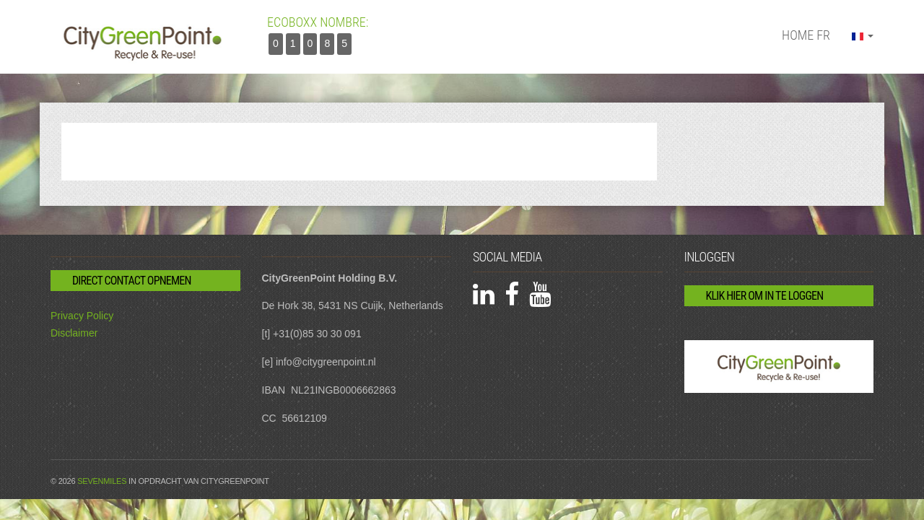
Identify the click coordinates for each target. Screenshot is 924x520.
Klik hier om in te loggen (765, 296)
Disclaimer (74, 333)
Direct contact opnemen (131, 280)
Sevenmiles (101, 481)
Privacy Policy (82, 315)
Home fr (806, 35)
